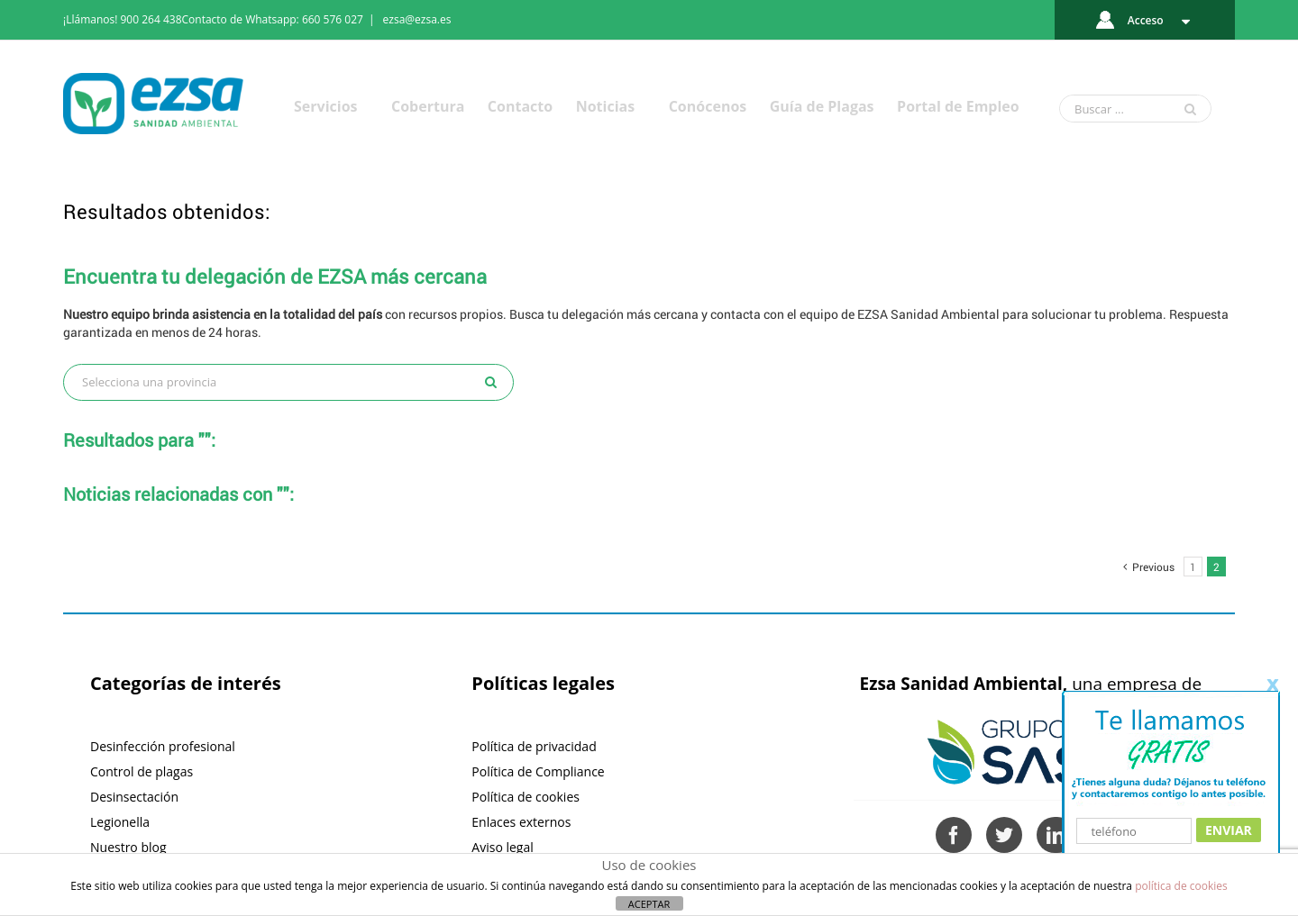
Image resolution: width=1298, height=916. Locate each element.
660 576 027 (332, 19)
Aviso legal (502, 847)
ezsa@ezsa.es (417, 19)
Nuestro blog (128, 847)
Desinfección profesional (162, 746)
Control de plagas (141, 771)
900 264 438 (151, 19)
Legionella (120, 821)
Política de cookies (525, 796)
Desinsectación (134, 796)
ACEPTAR (649, 904)
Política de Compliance (537, 771)
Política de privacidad (533, 746)
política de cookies (1181, 885)
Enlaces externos (521, 821)
